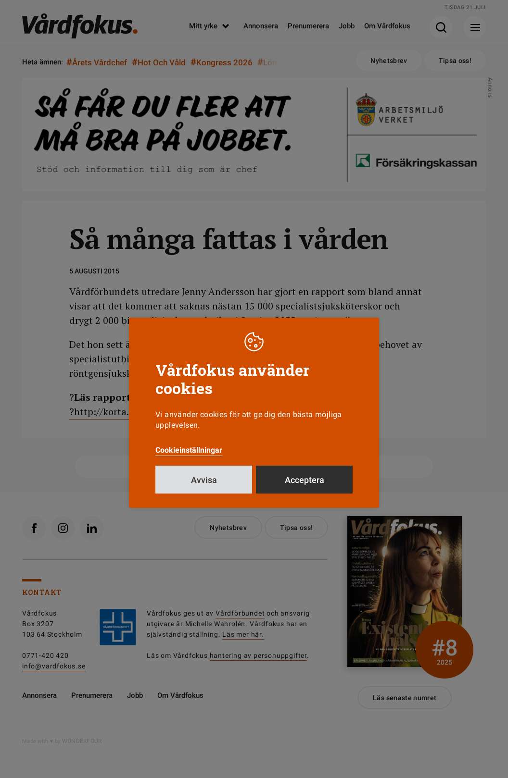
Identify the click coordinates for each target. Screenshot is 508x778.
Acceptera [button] (304, 480)
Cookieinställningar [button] (188, 450)
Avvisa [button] (204, 480)
